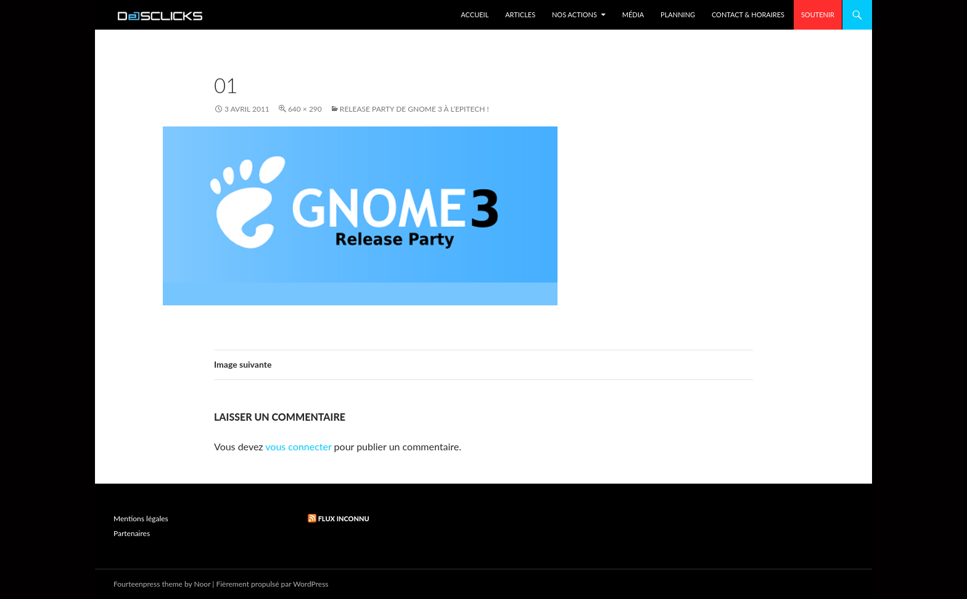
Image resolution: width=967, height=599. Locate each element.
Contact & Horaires (748, 14)
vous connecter (298, 446)
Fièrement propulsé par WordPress (272, 584)
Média (633, 14)
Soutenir (817, 14)
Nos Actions (574, 14)
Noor (202, 584)
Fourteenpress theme (148, 584)
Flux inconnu (343, 518)
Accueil (474, 14)
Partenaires (131, 533)
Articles (520, 14)
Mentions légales (140, 518)
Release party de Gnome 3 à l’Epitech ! (414, 109)
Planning (677, 14)
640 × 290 (305, 109)
